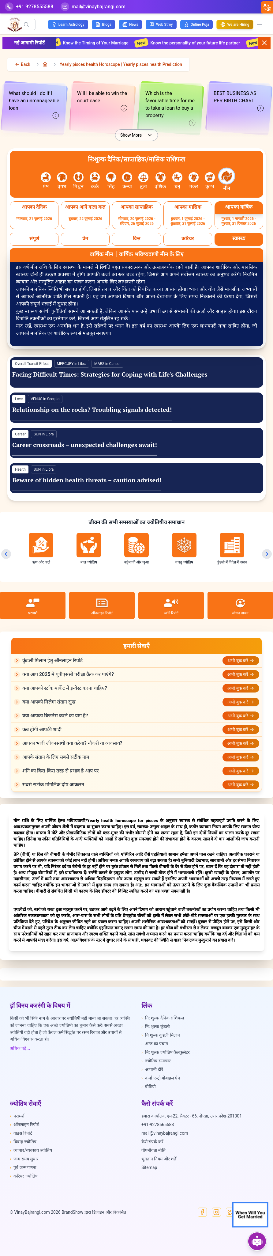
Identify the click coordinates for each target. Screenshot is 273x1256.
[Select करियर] (188, 239)
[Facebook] (202, 1212)
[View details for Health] (136, 478)
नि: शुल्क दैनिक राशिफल (162, 1018)
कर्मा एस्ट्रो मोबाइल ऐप (160, 1078)
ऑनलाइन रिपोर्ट (24, 1124)
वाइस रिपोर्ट (21, 1133)
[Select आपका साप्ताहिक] (136, 208)
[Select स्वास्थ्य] (239, 239)
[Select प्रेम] (85, 239)
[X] (230, 1212)
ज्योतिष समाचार (156, 1061)
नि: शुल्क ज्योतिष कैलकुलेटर (165, 1052)
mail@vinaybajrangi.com (164, 1133)
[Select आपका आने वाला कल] (85, 208)
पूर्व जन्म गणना (23, 1167)
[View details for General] (136, 372)
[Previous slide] (6, 554)
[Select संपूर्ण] (34, 239)
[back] (22, 64)
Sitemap (149, 1167)
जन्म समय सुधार (24, 1159)
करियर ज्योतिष (24, 1176)
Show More (136, 135)
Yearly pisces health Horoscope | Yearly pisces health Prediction (121, 64)
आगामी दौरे (152, 1069)
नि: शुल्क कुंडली (155, 1026)
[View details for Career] (136, 443)
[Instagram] (216, 1212)
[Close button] (264, 43)
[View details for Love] (136, 408)
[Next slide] (267, 554)
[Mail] (93, 6)
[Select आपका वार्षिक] (239, 207)
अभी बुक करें (240, 660)
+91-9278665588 (157, 1124)
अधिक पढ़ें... (20, 1048)
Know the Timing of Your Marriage (101, 42)
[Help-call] (29, 6)
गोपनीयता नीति (153, 1150)
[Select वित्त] (136, 239)
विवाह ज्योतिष (23, 1142)
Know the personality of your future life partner (201, 42)
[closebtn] (267, 7)
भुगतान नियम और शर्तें (158, 1158)
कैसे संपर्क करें (152, 1141)
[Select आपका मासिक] (188, 208)
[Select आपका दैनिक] (34, 208)
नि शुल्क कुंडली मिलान (160, 1035)
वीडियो (148, 1086)
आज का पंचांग (154, 1044)
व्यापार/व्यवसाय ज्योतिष (31, 1150)
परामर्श (17, 1116)
